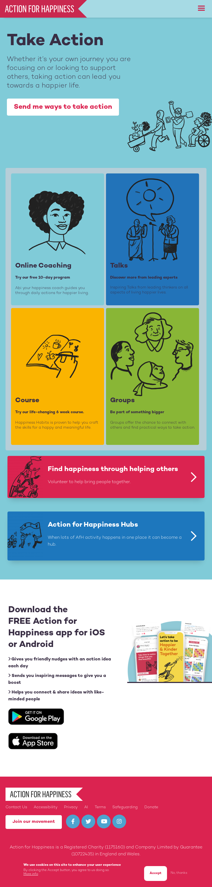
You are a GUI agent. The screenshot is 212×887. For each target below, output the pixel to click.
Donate (151, 807)
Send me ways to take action (63, 107)
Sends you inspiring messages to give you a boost (57, 679)
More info (30, 874)
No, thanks (179, 873)
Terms (100, 807)
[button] (201, 8)
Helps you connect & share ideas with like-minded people (56, 696)
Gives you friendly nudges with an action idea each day (59, 663)
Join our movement (33, 822)
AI (86, 807)
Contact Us (16, 807)
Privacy (71, 807)
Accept (155, 873)
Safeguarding (125, 807)
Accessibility (45, 807)
